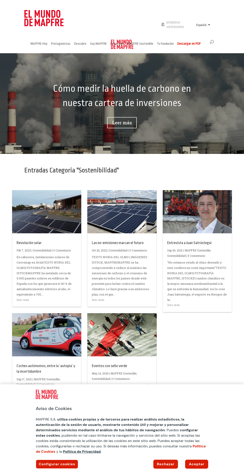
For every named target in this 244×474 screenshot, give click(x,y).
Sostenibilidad (42, 250)
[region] (122, 429)
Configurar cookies (57, 464)
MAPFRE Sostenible (140, 44)
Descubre (80, 44)
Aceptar (196, 464)
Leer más (122, 130)
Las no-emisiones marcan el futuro (118, 243)
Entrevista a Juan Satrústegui (189, 243)
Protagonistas (61, 44)
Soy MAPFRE (98, 44)
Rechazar (165, 464)
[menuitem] (203, 25)
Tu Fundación (165, 44)
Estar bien (117, 44)
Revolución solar (29, 243)
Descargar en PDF (189, 44)
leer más (23, 300)
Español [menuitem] (201, 25)
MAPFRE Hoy (38, 44)
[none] (207, 25)
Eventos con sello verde (109, 366)
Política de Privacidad (82, 451)
